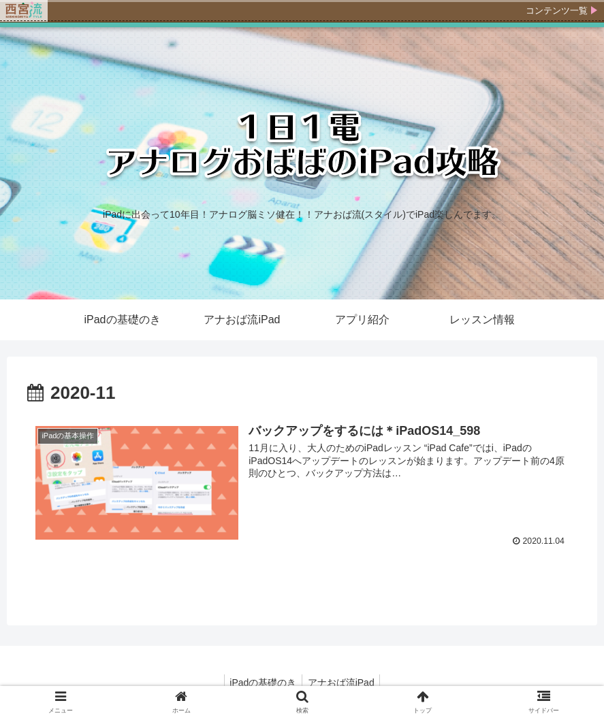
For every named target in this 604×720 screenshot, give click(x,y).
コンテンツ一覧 (557, 10)
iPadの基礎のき (261, 682)
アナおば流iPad (342, 682)
